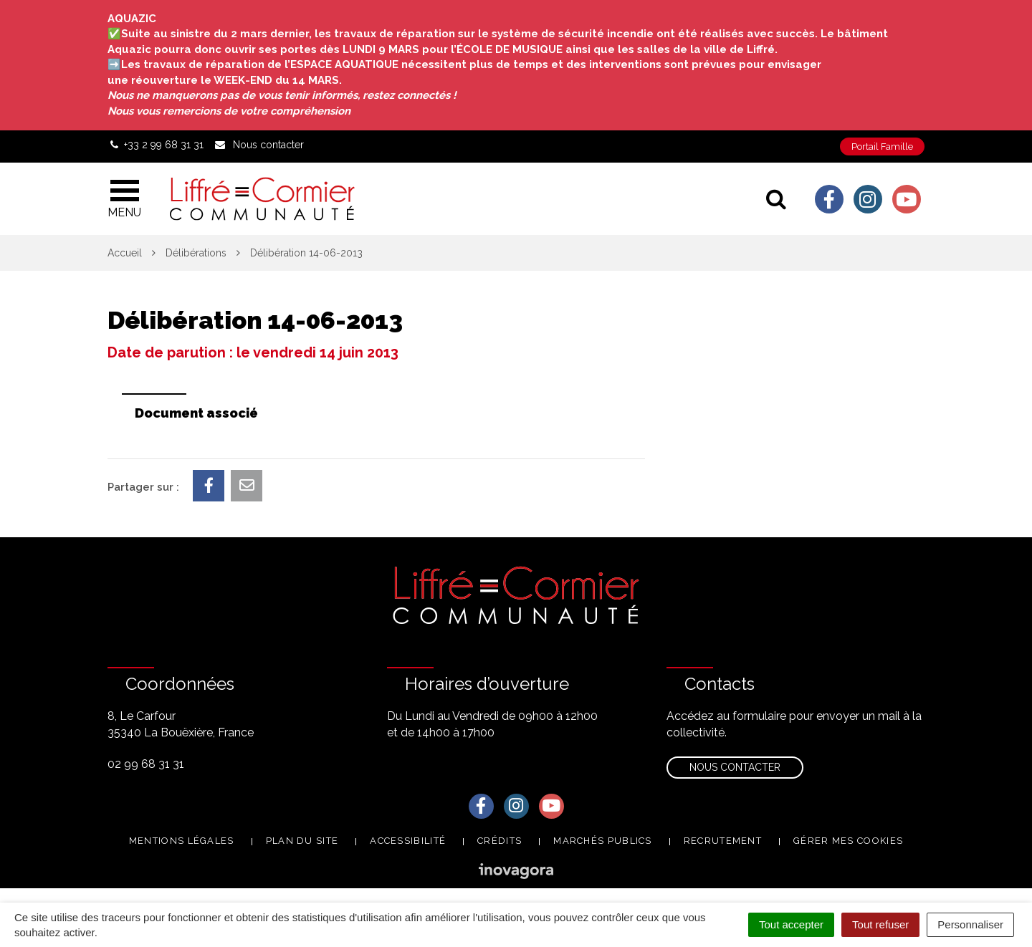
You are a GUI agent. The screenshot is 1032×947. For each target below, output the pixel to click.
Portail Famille (882, 146)
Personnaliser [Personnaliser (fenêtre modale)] (970, 924)
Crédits (499, 840)
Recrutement (723, 840)
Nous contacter (734, 767)
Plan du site (302, 840)
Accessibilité (408, 840)
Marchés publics (602, 840)
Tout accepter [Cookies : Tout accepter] (791, 924)
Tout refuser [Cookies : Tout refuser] (880, 924)
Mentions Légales (181, 840)
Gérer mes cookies (848, 840)
